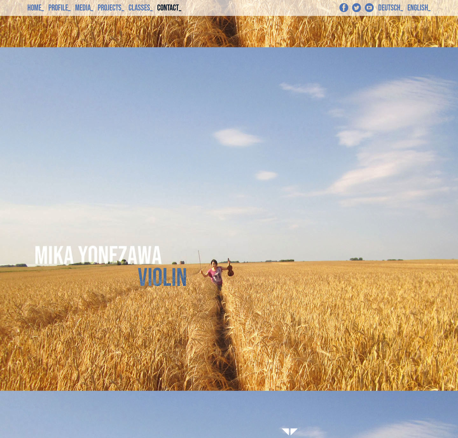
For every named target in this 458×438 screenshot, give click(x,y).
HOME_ (35, 8)
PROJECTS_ (111, 8)
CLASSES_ (140, 8)
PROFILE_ (59, 8)
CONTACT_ (169, 8)
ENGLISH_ (419, 8)
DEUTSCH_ (390, 8)
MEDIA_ (84, 8)
